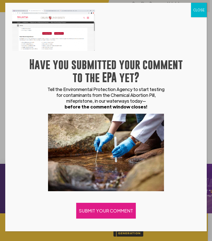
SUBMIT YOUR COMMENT (106, 211)
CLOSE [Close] (199, 10)
